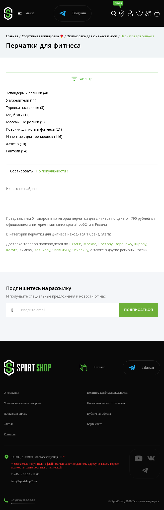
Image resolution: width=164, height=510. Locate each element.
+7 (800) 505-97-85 (23, 500)
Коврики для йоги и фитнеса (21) (34, 129)
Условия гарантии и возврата (22, 403)
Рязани (75, 243)
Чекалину (80, 249)
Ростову (105, 243)
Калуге (12, 249)
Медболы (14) (18, 114)
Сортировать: (22, 171)
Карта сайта (94, 424)
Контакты (10, 434)
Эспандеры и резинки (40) (27, 93)
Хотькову (42, 249)
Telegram (72, 13)
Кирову (140, 243)
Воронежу (123, 243)
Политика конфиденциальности (107, 392)
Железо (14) (16, 143)
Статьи (8, 424)
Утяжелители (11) (21, 100)
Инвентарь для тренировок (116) (34, 136)
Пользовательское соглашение (106, 403)
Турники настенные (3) (25, 107)
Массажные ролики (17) (26, 122)
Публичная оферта (99, 413)
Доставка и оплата (15, 413)
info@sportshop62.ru (24, 481)
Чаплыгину (61, 249)
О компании (11, 392)
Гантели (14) (16, 151)
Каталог (92, 367)
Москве (89, 243)
